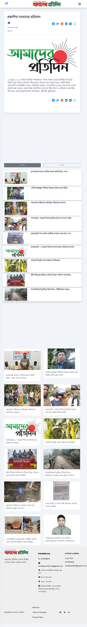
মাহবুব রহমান (69, 558)
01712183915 (45, 559)
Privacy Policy (38, 617)
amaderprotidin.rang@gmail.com (50, 566)
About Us (36, 607)
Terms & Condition (40, 612)
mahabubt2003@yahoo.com (76, 566)
